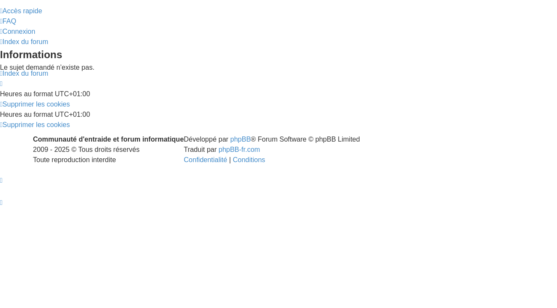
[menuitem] (8, 25)
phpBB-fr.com (239, 158)
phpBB (240, 147)
